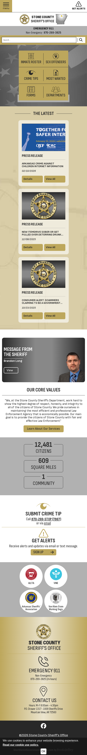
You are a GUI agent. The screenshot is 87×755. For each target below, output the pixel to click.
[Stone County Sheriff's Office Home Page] (43, 637)
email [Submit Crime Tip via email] (47, 523)
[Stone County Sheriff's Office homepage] (43, 19)
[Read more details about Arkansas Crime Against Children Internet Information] (32, 179)
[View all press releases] (54, 179)
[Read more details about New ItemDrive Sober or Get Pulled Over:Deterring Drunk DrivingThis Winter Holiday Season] (32, 247)
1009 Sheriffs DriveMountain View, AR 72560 (47, 710)
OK (43, 751)
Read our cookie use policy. (21, 744)
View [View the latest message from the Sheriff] (10, 370)
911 (57, 670)
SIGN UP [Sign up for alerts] (43, 552)
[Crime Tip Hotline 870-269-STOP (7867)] (46, 519)
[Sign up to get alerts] (79, 6)
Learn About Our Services (43, 428)
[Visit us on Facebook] (43, 727)
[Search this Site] (39, 40)
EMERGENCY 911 (43, 28)
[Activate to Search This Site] (80, 40)
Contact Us (44, 700)
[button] (6, 6)
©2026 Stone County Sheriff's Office (43, 735)
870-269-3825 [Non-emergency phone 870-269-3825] (52, 32)
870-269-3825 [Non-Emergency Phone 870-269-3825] (38, 679)
